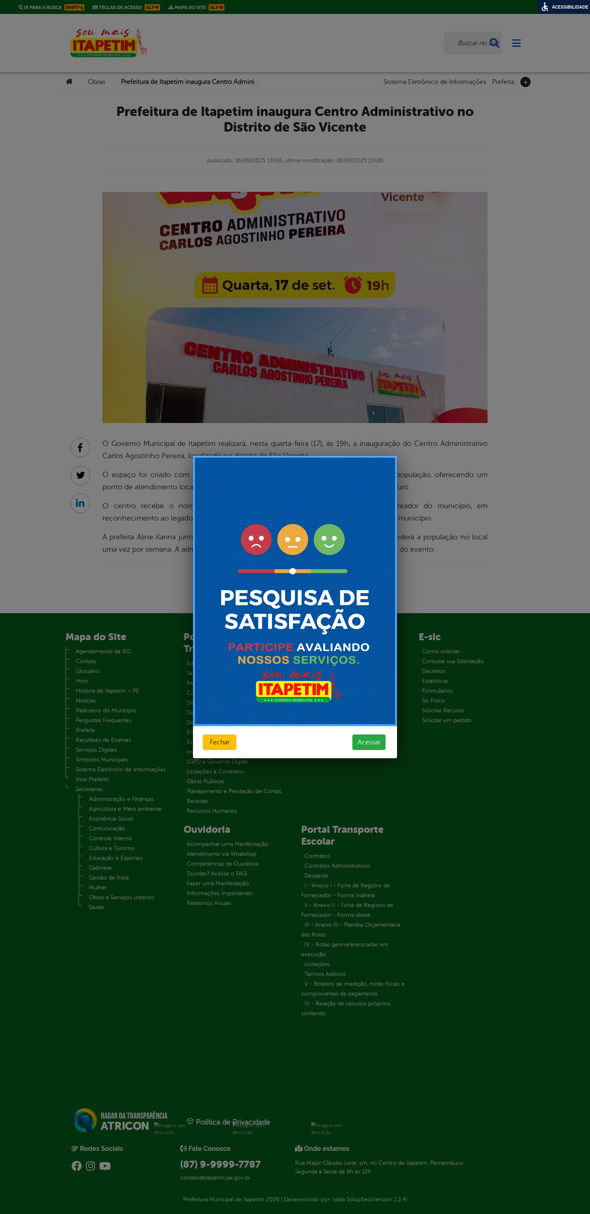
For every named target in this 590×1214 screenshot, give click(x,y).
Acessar (369, 742)
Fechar (219, 742)
